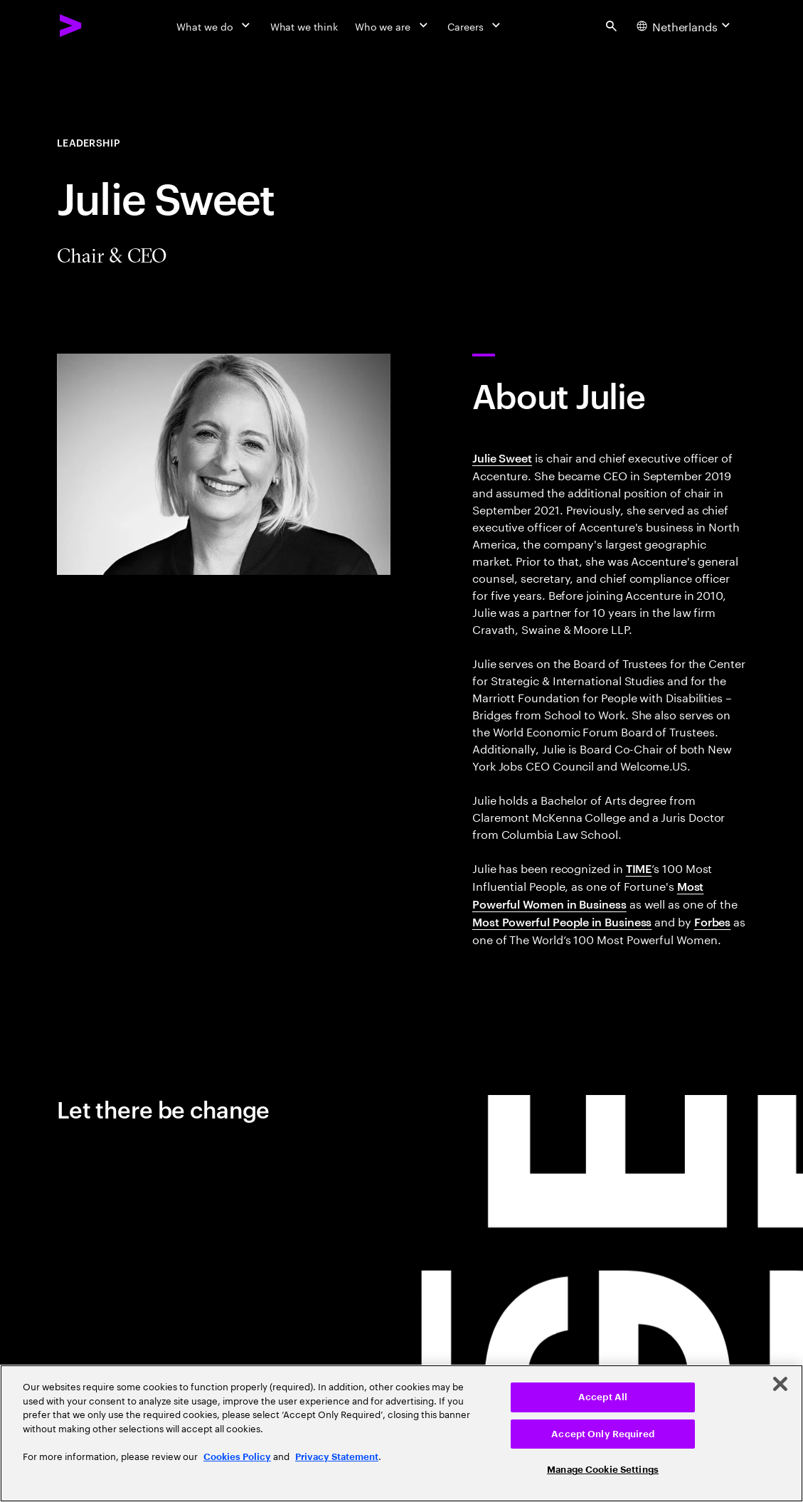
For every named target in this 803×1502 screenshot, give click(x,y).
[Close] (780, 1384)
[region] (401, 1433)
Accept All (602, 1397)
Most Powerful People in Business (562, 921)
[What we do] (214, 25)
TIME (639, 868)
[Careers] (475, 25)
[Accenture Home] (71, 25)
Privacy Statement (336, 1456)
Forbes (712, 921)
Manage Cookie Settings (603, 1469)
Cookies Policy (237, 1456)
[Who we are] (392, 25)
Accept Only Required (602, 1434)
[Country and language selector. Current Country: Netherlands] (685, 26)
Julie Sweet (502, 457)
